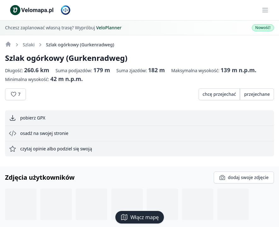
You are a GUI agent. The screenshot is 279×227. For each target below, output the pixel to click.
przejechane (257, 94)
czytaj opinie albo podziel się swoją (50, 149)
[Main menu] (265, 10)
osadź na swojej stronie (38, 133)
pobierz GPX (27, 118)
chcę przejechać (219, 94)
